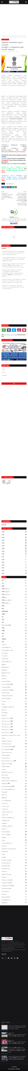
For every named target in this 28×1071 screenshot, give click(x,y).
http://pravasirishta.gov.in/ (16, 118)
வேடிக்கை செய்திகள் (14, 888)
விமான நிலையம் (14, 868)
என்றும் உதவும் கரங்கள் (14, 695)
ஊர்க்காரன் (4, 51)
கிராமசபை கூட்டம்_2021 (14, 724)
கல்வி (14, 704)
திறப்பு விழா (14, 775)
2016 (14, 559)
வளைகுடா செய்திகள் (14, 860)
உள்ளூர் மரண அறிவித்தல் (14, 690)
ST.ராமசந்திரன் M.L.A (14, 625)
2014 (14, 565)
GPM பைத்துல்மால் (14, 591)
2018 (14, 554)
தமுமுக (14, 769)
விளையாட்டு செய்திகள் (14, 880)
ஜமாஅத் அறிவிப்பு (14, 897)
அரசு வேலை (14, 653)
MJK (14, 608)
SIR (14, 622)
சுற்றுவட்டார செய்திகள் (14, 763)
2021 (14, 545)
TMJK (14, 628)
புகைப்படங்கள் (14, 806)
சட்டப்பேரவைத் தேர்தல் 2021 (14, 746)
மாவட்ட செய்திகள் (14, 834)
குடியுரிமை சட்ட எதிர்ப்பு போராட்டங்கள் (14, 735)
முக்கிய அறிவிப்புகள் (14, 843)
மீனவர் (14, 840)
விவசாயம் (14, 871)
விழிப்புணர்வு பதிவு (14, 874)
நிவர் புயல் (14, 795)
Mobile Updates (14, 611)
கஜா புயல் (14, 709)
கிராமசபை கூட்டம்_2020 (14, 721)
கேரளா (14, 738)
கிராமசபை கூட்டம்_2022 (14, 726)
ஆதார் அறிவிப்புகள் (14, 661)
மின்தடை (14, 837)
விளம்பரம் (14, 877)
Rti (14, 616)
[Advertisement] (14, 20)
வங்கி (14, 854)
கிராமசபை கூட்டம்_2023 (14, 729)
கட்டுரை (14, 701)
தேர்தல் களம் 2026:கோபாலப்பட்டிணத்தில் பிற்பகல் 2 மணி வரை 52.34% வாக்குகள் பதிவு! (17, 1034)
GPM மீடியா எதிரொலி (14, 600)
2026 (14, 532)
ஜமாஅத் (14, 894)
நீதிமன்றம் (14, 797)
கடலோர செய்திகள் (14, 698)
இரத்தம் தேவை (14, 667)
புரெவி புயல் (14, 809)
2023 (14, 540)
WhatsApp (14, 639)
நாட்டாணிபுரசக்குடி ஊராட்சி (14, 789)
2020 (14, 548)
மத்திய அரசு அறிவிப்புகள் (14, 817)
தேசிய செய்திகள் (14, 777)
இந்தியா (14, 664)
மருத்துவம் (14, 823)
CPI (14, 583)
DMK (14, 586)
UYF (14, 636)
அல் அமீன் (14, 656)
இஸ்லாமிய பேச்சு (14, 673)
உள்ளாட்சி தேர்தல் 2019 (14, 684)
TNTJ (14, 633)
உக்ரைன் (14, 678)
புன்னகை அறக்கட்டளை (14, 812)
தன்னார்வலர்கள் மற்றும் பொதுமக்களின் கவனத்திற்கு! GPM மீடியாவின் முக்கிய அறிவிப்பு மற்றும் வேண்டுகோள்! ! (17, 1057)
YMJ (14, 641)
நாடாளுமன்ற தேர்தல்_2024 (14, 786)
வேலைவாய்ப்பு (14, 891)
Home (2, 35)
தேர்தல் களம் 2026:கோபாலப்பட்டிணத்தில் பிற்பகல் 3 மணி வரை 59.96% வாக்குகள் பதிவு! (17, 1042)
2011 (14, 573)
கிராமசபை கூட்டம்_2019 (14, 718)
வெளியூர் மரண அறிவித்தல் (14, 885)
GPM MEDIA (18, 1069)
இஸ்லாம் (14, 675)
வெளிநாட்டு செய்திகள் (14, 882)
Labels (3, 577)
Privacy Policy (14, 1066)
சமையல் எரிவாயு (14, 758)
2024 (14, 537)
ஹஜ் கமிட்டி (14, 902)
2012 (14, 570)
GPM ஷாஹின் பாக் (14, 603)
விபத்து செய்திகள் (14, 865)
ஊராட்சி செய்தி (14, 692)
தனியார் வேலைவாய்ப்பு (14, 772)
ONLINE (14, 614)
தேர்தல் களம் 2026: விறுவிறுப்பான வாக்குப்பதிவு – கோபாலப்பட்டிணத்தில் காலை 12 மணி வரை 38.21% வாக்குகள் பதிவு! (17, 1050)
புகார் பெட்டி (14, 803)
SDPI (14, 619)
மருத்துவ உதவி (14, 820)
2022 (14, 543)
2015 (14, 562)
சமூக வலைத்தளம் (14, 755)
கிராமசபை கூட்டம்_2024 (14, 732)
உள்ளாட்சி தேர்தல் (14, 681)
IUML (14, 605)
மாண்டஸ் (14, 829)
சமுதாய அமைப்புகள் (14, 752)
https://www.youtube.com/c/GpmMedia (16, 163)
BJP (14, 580)
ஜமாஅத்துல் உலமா (14, 899)
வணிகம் (14, 857)
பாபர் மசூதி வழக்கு (14, 800)
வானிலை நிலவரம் (14, 863)
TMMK (14, 630)
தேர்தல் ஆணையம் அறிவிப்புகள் (14, 780)
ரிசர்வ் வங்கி (14, 851)
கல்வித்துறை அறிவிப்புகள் (14, 707)
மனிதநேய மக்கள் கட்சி (14, 826)
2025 (14, 534)
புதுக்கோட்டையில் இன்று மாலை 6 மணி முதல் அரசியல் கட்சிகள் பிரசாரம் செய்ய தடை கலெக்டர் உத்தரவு (17, 1027)
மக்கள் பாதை (14, 814)
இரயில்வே (14, 670)
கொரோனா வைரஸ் (14, 743)
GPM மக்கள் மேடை (14, 594)
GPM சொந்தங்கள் (14, 588)
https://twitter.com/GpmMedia (16, 158)
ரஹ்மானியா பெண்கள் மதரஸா (14, 848)
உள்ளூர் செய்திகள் (14, 687)
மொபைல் (14, 846)
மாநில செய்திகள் (14, 831)
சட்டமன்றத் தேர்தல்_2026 (14, 749)
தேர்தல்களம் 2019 (14, 783)
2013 (14, 568)
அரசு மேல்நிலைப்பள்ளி (14, 650)
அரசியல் (14, 644)
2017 (14, 556)
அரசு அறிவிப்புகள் (9, 35)
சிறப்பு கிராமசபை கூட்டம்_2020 (14, 760)
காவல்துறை (14, 712)
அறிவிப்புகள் (14, 658)
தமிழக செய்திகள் (14, 766)
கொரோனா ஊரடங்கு (14, 741)
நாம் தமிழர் (14, 792)
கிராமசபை (14, 715)
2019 (14, 551)
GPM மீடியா (14, 597)
